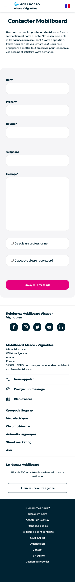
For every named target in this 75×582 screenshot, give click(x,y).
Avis (9, 450)
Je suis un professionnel (31, 243)
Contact (37, 549)
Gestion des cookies (37, 561)
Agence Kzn (37, 543)
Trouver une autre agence (38, 488)
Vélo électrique (17, 418)
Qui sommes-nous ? (37, 507)
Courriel (11, 123)
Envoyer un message (29, 389)
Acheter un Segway (37, 519)
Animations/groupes (21, 434)
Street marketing (18, 442)
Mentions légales (38, 525)
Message (11, 174)
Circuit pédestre (18, 426)
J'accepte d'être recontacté (34, 260)
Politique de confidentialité (37, 531)
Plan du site (38, 555)
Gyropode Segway (19, 410)
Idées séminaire (37, 513)
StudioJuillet (37, 537)
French (69, 6)
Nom (9, 79)
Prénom (11, 101)
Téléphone (12, 151)
